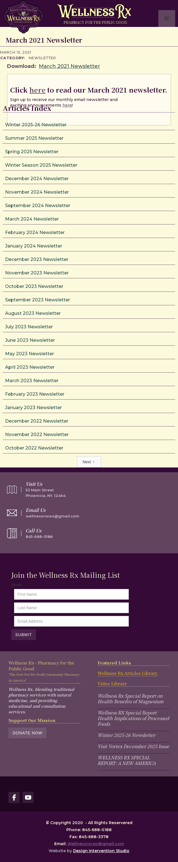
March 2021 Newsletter (69, 66)
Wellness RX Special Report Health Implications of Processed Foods (133, 718)
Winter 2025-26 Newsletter (126, 735)
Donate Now (27, 733)
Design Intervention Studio (101, 850)
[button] (166, 18)
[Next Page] (89, 461)
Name (16, 585)
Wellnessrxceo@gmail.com (95, 843)
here (37, 90)
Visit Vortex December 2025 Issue (133, 746)
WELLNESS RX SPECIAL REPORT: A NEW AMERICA (127, 760)
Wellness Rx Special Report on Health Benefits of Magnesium (130, 699)
